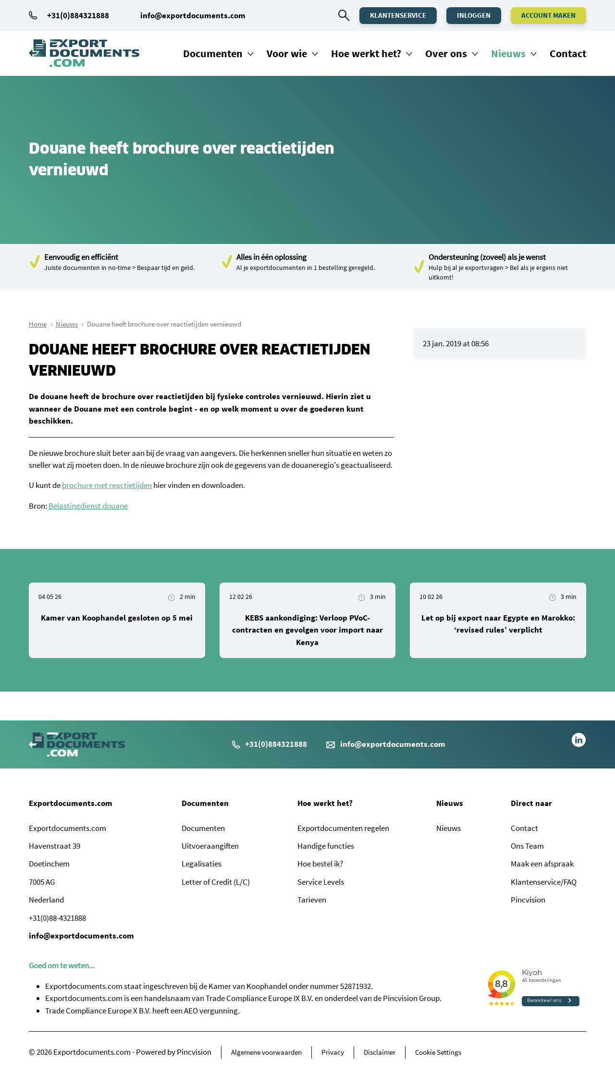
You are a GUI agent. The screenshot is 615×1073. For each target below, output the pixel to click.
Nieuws (508, 53)
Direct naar (531, 803)
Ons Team (527, 846)
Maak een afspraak (542, 863)
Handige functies (325, 846)
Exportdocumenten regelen (343, 828)
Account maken (548, 15)
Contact (568, 53)
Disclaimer (379, 1052)
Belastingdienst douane (88, 505)
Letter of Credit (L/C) (216, 882)
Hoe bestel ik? (320, 863)
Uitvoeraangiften (210, 846)
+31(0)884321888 (69, 15)
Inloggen (474, 15)
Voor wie (287, 53)
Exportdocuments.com (70, 803)
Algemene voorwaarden (266, 1052)
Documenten (213, 53)
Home (38, 324)
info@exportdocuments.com (193, 15)
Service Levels (320, 882)
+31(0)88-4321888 (57, 918)
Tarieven (311, 899)
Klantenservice (398, 15)
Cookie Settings (438, 1052)
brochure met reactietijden (107, 485)
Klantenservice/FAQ (544, 882)
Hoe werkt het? (366, 53)
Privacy (332, 1052)
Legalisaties (201, 863)
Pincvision (528, 899)
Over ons (446, 53)
